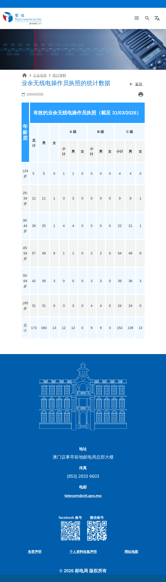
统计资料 (59, 75)
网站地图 (131, 552)
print (141, 94)
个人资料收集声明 (83, 552)
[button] (157, 18)
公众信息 (40, 75)
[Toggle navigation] (136, 18)
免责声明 (34, 552)
